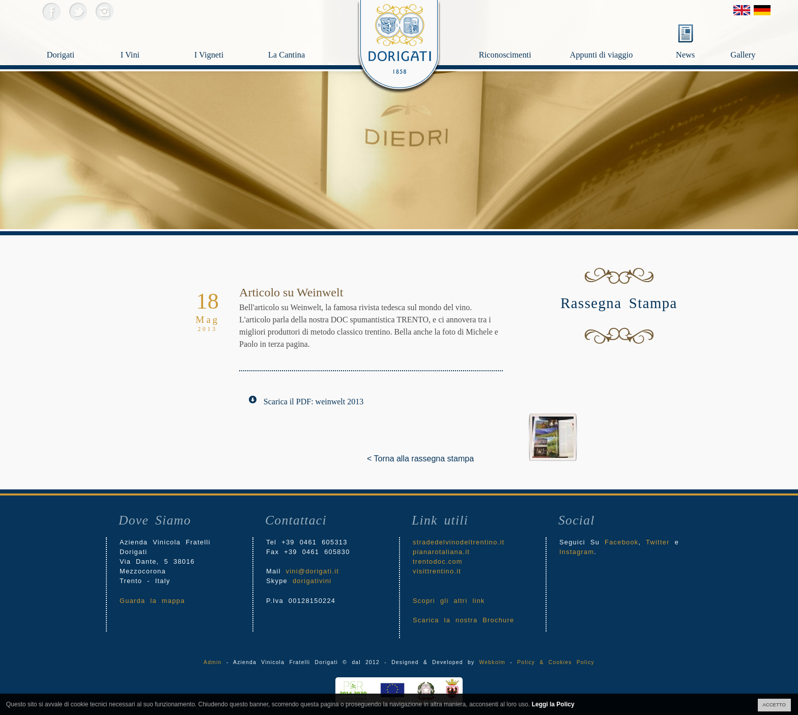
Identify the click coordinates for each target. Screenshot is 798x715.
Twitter (77, 11)
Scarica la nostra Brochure (463, 620)
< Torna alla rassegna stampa (374, 458)
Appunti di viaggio (620, 39)
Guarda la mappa (152, 600)
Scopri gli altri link (449, 600)
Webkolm (492, 662)
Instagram (104, 11)
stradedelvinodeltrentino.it (458, 542)
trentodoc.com (438, 561)
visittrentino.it (437, 571)
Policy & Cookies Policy (555, 662)
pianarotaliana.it (441, 552)
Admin (212, 662)
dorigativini (312, 581)
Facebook (51, 11)
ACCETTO (774, 704)
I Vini (148, 39)
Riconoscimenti (521, 39)
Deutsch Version (762, 10)
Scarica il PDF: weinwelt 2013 (313, 401)
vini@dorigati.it (312, 571)
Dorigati (74, 39)
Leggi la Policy (553, 704)
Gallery (754, 39)
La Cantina (296, 39)
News (685, 55)
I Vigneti (222, 39)
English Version (741, 10)
